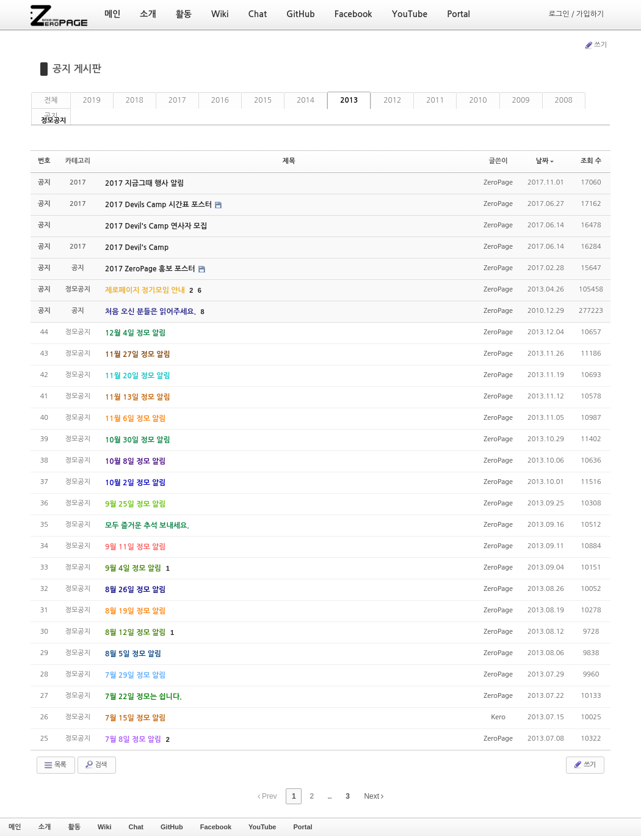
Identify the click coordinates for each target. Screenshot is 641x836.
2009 (521, 100)
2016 (220, 100)
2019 (92, 100)
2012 (392, 100)
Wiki (105, 827)
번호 (44, 161)
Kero (498, 717)
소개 (44, 827)
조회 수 (591, 161)
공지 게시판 (77, 68)
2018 (134, 100)
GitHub (172, 827)
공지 (51, 116)
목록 (54, 765)
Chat (136, 827)
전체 (51, 100)
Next (373, 796)
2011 (435, 100)
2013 (349, 100)
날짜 (545, 161)
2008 (564, 100)
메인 (15, 827)
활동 (74, 827)
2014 (305, 100)
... (329, 796)
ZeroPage (498, 182)
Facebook (215, 827)
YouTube (262, 827)
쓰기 (595, 45)
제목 (289, 161)
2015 (263, 100)
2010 (478, 100)
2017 (177, 100)
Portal (302, 827)
